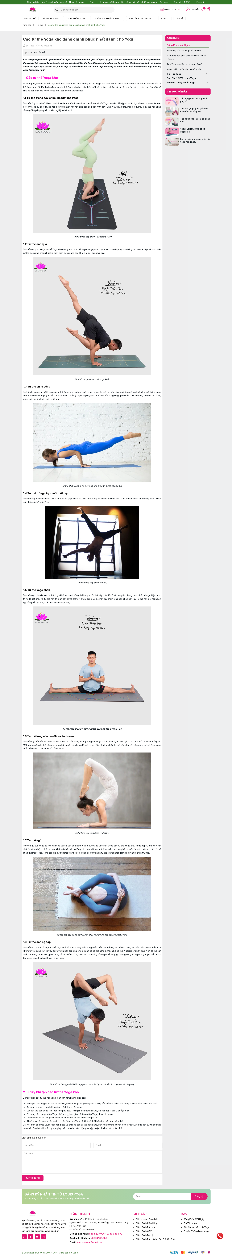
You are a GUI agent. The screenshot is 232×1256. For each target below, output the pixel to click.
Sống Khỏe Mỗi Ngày (178, 45)
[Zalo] (24, 1236)
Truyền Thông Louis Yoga (181, 82)
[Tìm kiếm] (57, 10)
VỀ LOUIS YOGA (52, 18)
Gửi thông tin (32, 1178)
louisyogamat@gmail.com (89, 1242)
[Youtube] (37, 1236)
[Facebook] (30, 1236)
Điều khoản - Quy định (147, 1219)
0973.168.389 (99, 1238)
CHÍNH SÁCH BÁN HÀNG (108, 18)
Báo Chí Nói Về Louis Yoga (181, 78)
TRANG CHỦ (30, 18)
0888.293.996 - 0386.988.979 (105, 1233)
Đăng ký (199, 1196)
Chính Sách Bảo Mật (146, 1227)
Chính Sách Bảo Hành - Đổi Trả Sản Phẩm (156, 1239)
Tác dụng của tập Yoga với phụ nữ (184, 50)
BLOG (165, 18)
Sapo (75, 1252)
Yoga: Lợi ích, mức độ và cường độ (184, 69)
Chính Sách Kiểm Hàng (147, 1223)
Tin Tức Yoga (174, 73)
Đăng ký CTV (170, 9)
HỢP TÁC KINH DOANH (141, 18)
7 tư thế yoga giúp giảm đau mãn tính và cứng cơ (186, 57)
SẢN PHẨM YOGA (78, 18)
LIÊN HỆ (179, 18)
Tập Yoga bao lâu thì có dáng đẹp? (184, 64)
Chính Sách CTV (144, 1231)
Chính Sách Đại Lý (144, 1235)
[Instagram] (43, 1236)
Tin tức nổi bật (177, 91)
